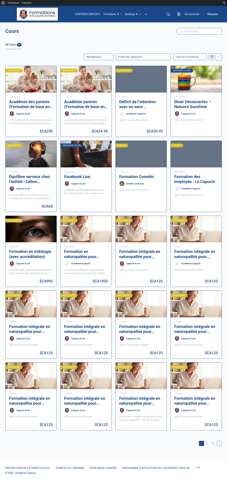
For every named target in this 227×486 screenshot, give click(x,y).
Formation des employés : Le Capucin (194, 179)
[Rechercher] (168, 14)
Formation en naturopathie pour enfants (80, 254)
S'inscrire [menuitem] (26, 2)
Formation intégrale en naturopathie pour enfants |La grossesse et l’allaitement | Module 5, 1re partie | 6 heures (196, 401)
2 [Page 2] (208, 443)
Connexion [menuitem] (13, 2)
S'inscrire (212, 14)
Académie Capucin (136, 113)
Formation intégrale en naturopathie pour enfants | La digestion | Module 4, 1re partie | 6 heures (195, 254)
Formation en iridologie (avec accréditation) (30, 254)
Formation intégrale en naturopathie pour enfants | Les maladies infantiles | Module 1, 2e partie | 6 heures (30, 401)
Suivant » (219, 443)
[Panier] (178, 14)
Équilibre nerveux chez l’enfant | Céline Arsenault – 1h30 (29, 179)
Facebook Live (77, 176)
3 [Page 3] (213, 443)
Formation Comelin (136, 176)
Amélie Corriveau (135, 183)
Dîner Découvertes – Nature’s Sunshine (192, 104)
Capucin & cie (23, 113)
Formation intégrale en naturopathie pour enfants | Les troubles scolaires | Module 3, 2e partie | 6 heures (140, 401)
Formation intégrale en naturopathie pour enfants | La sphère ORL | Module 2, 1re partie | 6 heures (85, 329)
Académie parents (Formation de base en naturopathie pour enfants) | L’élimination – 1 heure (85, 104)
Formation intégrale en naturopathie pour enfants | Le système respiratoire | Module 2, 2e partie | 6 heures (195, 329)
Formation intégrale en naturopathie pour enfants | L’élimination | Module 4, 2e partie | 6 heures (140, 254)
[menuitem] (3, 3)
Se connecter (192, 14)
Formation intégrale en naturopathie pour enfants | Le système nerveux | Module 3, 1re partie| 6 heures (140, 329)
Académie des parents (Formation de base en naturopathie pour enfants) (29, 104)
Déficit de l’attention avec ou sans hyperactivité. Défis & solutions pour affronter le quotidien (140, 104)
